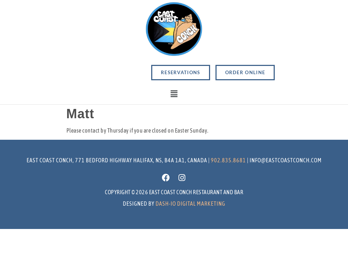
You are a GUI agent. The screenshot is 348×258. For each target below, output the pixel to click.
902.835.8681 (228, 160)
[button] (174, 94)
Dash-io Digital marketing (190, 203)
